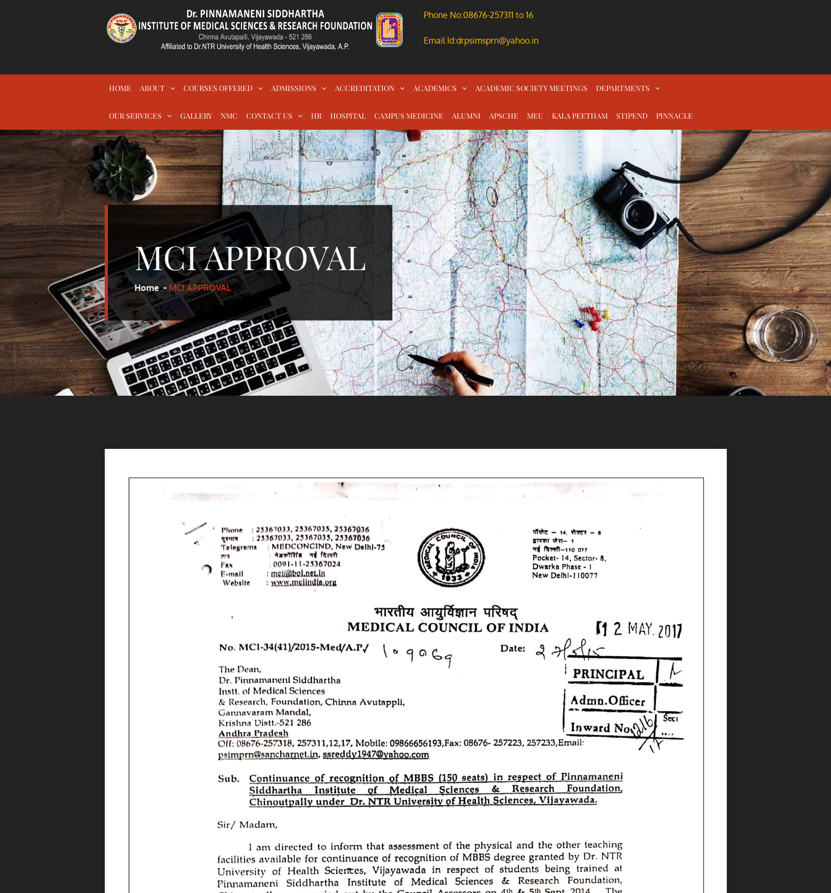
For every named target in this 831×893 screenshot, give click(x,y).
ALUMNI (466, 116)
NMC (229, 116)
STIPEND (632, 116)
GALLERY (196, 116)
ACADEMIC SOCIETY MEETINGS (531, 88)
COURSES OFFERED (218, 88)
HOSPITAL (348, 116)
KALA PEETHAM (580, 116)
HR (316, 116)
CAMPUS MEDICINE (408, 116)
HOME (120, 88)
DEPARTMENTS (623, 88)
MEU (535, 116)
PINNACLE (674, 116)
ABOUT (152, 88)
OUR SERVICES (135, 116)
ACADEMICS (435, 88)
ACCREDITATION (364, 88)
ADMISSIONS (293, 88)
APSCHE (503, 116)
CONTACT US (269, 116)
